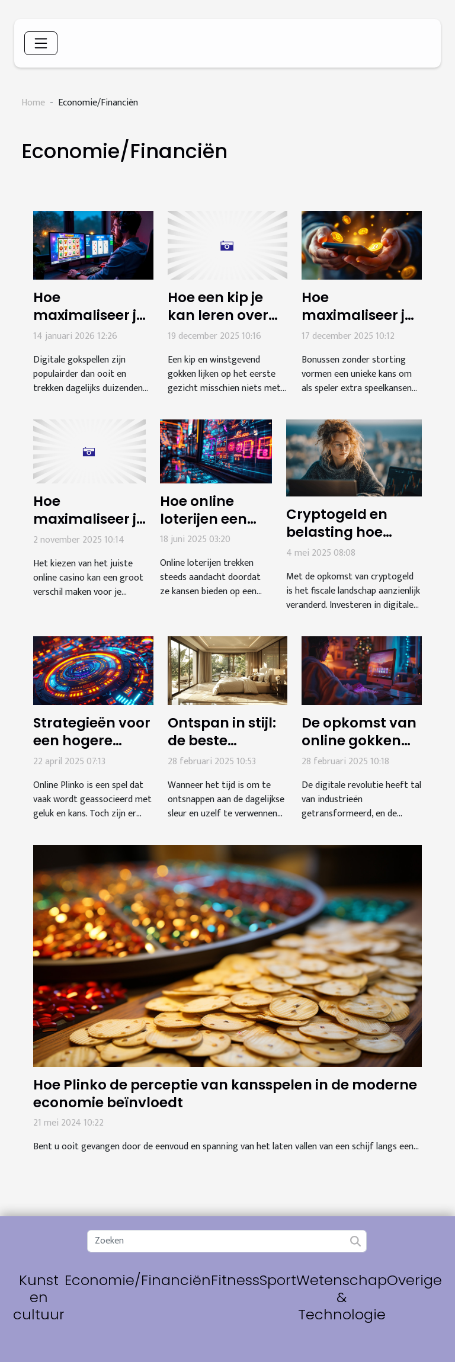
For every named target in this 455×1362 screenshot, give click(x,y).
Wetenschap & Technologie (341, 1297)
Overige (414, 1280)
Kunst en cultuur (39, 1297)
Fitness (235, 1280)
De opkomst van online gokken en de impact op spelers (359, 749)
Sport (277, 1280)
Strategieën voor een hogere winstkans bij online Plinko (91, 749)
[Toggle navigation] (40, 43)
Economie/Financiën (138, 1280)
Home (33, 103)
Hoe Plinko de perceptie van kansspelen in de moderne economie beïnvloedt (225, 1093)
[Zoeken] (226, 1241)
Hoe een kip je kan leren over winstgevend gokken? (218, 324)
